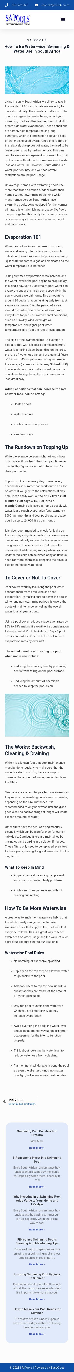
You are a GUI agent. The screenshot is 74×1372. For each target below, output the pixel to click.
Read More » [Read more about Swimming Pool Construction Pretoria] (37, 1147)
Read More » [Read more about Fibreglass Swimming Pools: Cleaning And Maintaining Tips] (37, 1264)
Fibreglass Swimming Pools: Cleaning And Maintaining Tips (37, 1241)
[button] (63, 19)
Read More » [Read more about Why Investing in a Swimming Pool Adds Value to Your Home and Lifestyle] (37, 1229)
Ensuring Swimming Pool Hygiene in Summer (37, 1276)
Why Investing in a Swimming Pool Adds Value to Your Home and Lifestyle (37, 1200)
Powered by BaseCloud (50, 1367)
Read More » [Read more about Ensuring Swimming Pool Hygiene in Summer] (37, 1299)
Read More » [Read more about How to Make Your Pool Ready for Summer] (37, 1333)
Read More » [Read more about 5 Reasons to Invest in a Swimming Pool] (37, 1186)
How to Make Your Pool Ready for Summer (37, 1311)
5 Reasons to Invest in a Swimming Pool (37, 1159)
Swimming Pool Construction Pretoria (37, 1133)
